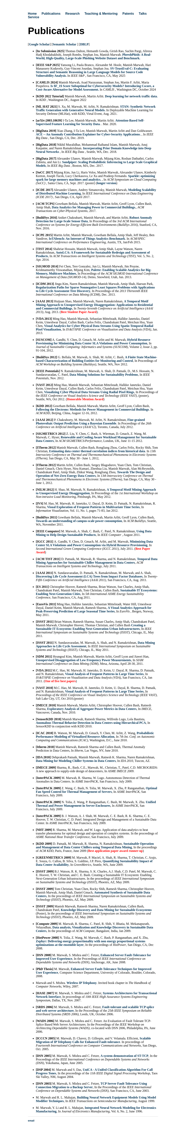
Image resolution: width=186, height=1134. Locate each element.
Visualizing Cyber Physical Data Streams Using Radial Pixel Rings (89, 392)
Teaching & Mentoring (101, 13)
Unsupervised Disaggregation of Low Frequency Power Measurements (83, 660)
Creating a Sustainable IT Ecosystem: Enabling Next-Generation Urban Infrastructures (91, 627)
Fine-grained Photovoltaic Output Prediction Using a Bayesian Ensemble (90, 421)
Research (72, 13)
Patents (128, 13)
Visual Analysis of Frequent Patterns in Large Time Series (104, 674)
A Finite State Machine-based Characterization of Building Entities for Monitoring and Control (96, 358)
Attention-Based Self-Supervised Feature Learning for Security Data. (90, 122)
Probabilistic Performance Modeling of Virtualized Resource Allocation (95, 734)
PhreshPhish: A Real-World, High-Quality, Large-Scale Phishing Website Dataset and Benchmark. (93, 56)
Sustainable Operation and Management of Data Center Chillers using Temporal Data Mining (95, 845)
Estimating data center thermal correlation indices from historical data (97, 451)
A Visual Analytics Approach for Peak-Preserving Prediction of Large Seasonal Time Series (93, 609)
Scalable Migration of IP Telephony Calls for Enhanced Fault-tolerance (93, 1040)
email (31, 1120)
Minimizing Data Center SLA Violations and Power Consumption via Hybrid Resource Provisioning (94, 543)
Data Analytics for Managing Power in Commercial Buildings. (94, 207)
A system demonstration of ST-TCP (124, 1055)
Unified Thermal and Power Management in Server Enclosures (96, 803)
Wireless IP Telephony (81, 983)
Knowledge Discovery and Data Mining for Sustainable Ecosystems (106, 910)
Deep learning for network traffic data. (131, 96)
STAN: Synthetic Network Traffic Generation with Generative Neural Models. (96, 108)
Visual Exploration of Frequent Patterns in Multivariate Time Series (93, 507)
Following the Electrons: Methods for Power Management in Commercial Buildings (92, 409)
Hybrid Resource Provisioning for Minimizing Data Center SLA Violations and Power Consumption (93, 341)
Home (32, 13)
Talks (143, 13)
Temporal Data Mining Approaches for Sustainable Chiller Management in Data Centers (97, 560)
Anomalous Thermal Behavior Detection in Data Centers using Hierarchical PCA (91, 722)
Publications (50, 13)
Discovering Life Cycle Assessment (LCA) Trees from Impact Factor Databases (89, 576)
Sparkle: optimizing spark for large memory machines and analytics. (95, 177)
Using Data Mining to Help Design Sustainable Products (94, 533)
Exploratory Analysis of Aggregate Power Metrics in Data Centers (91, 709)
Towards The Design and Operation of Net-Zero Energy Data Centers (93, 473)
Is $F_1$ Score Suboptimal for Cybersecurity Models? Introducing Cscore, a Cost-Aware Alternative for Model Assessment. (95, 87)
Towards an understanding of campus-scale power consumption (79, 521)
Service (33, 17)
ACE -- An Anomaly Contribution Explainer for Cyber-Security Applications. (89, 134)
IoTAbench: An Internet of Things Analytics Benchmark (87, 238)
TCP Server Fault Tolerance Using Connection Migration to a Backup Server (91, 1085)
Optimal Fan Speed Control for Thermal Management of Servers (96, 789)
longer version (106, 183)
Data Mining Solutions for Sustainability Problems (103, 374)
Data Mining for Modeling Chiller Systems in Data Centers (76, 760)
